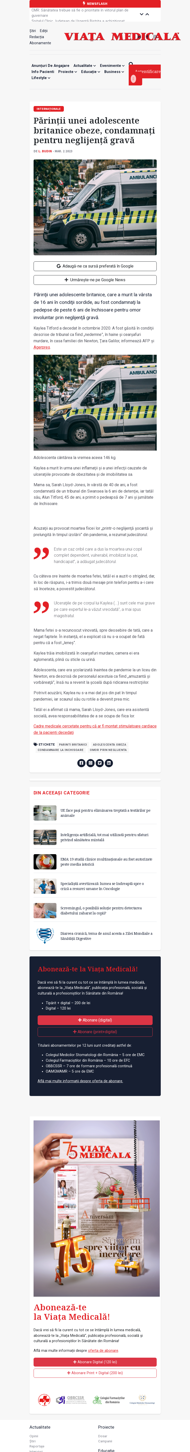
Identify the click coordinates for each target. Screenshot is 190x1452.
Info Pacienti (43, 72)
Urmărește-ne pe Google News (95, 279)
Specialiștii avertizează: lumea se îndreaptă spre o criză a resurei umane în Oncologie (102, 886)
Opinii (34, 1436)
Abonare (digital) (95, 1020)
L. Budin (45, 151)
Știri (33, 31)
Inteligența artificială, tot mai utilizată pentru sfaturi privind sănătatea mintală (105, 837)
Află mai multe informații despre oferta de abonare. (80, 1081)
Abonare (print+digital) (95, 1031)
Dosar (102, 1436)
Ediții (44, 31)
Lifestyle (41, 78)
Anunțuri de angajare (50, 66)
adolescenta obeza (109, 744)
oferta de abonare (103, 1351)
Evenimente (112, 66)
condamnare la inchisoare (61, 750)
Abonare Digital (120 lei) (95, 1362)
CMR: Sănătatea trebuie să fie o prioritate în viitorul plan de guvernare (80, 15)
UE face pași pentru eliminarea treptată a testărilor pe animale (106, 813)
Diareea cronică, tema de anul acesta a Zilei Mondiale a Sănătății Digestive (107, 936)
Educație (90, 72)
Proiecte (67, 72)
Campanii (105, 1441)
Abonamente (40, 43)
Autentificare (146, 76)
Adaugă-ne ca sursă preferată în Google (95, 266)
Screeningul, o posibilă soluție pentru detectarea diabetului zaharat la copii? (101, 910)
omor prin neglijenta (108, 750)
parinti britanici (73, 744)
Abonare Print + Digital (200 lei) (95, 1373)
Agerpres (42, 347)
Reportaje (37, 1446)
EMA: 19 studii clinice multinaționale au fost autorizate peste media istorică (106, 862)
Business (114, 72)
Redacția (37, 37)
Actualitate (85, 66)
